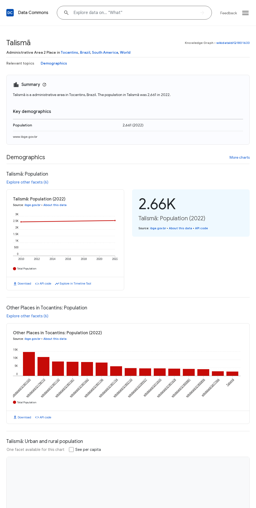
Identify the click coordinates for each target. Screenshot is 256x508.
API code (45, 283)
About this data (55, 205)
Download (24, 283)
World (125, 52)
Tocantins (69, 52)
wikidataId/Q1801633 (233, 43)
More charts (240, 157)
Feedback (228, 13)
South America (105, 52)
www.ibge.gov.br (25, 137)
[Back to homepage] (10, 12)
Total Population (26, 268)
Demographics (54, 63)
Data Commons (33, 12)
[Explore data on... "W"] (134, 12)
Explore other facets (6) (27, 182)
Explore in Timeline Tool (75, 283)
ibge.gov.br (32, 205)
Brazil (85, 52)
